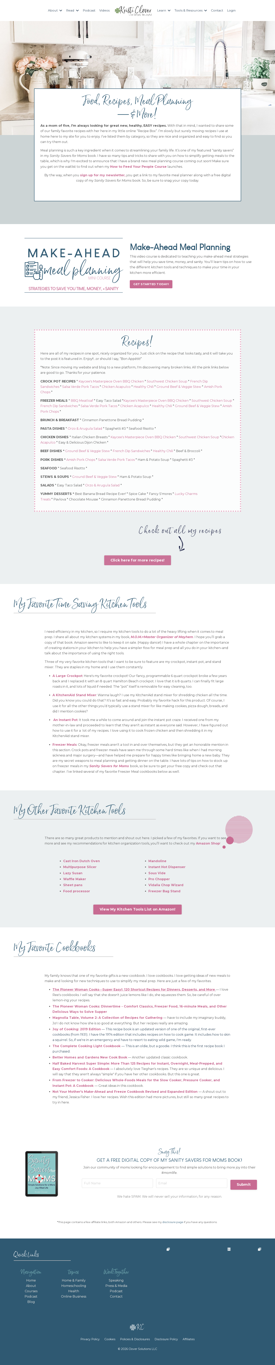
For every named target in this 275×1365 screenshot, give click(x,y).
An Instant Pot (65, 721)
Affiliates (189, 1347)
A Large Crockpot (67, 677)
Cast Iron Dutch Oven (81, 862)
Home (31, 1283)
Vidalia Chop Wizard (165, 886)
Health (73, 1294)
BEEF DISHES (52, 452)
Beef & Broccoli (189, 452)
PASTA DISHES (53, 429)
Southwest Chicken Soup (168, 382)
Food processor (76, 892)
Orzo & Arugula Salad (86, 429)
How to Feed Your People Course (138, 167)
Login (232, 10)
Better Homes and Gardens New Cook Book (90, 1059)
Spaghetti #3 (116, 429)
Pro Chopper (159, 880)
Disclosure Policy (166, 1347)
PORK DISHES (52, 460)
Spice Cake (138, 495)
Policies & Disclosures (135, 1347)
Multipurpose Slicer (79, 868)
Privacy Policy (90, 1347)
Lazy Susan (72, 874)
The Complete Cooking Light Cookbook (86, 1047)
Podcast (88, 10)
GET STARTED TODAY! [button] (151, 284)
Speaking (116, 1283)
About (54, 10)
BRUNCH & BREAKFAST (60, 421)
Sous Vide (157, 874)
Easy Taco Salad (109, 401)
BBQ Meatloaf (83, 401)
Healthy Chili (144, 387)
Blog (31, 1305)
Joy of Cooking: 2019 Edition (77, 1030)
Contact (218, 10)
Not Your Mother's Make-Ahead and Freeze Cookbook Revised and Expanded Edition (125, 1093)
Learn (164, 10)
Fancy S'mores (161, 495)
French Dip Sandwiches (71, 407)
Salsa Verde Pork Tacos (81, 387)
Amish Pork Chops (66, 412)
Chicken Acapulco (117, 387)
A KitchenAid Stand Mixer (74, 696)
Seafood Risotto (142, 429)
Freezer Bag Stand (164, 892)
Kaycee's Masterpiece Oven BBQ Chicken (112, 382)
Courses (31, 1294)
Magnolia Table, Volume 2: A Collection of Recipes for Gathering (107, 1019)
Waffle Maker (74, 880)
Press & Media (116, 1289)
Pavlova (60, 500)
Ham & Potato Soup (154, 460)
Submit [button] (243, 1185)
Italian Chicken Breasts (90, 438)
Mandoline (157, 862)
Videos (104, 10)
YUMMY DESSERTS (57, 495)
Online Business (73, 1299)
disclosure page (172, 1224)
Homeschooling (73, 1289)
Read (71, 10)
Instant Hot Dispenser (166, 868)
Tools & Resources (191, 10)
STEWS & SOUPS (55, 477)
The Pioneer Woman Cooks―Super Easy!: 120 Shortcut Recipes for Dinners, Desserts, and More (134, 991)
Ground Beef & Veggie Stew (179, 387)
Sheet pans (72, 886)
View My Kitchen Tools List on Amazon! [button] (137, 911)
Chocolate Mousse (84, 500)
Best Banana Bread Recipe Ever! (101, 495)
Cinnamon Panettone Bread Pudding (112, 421)
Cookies (109, 1347)
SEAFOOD (49, 469)
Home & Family (74, 1283)
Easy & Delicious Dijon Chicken (107, 443)
